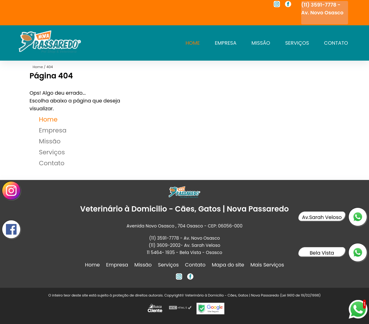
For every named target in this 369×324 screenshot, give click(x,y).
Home (193, 43)
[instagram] (277, 5)
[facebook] (288, 5)
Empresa (225, 43)
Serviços (297, 43)
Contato (336, 43)
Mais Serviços (267, 264)
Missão (261, 43)
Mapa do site (228, 264)
